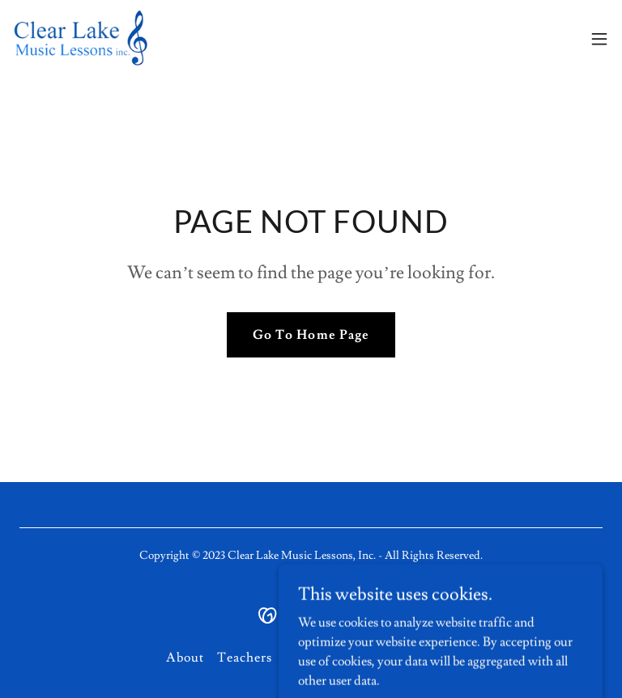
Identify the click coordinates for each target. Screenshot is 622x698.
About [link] (185, 657)
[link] (95, 38)
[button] (599, 39)
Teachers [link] (244, 657)
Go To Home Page (311, 335)
